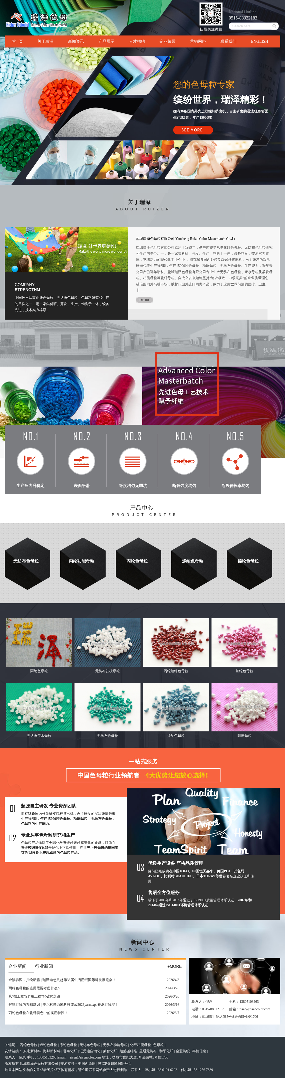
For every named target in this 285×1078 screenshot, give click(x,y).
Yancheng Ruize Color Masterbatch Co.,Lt (205, 239)
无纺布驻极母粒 (107, 671)
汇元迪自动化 (91, 1051)
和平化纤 (166, 1051)
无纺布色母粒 (26, 561)
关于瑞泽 (46, 41)
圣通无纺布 (148, 1051)
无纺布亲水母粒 (39, 736)
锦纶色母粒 (248, 561)
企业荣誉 (168, 41)
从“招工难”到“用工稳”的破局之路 (34, 996)
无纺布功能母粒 (115, 1045)
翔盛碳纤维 (129, 1051)
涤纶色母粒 (192, 561)
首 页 (17, 41)
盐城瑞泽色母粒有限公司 (155, 239)
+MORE (175, 966)
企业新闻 (17, 966)
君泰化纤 (70, 1051)
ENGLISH (259, 41)
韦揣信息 (199, 1051)
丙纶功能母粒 (81, 561)
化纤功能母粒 (141, 1045)
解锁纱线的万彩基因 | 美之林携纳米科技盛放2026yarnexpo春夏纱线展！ (63, 1005)
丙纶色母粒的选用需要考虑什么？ (34, 988)
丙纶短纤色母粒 (176, 671)
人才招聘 (137, 41)
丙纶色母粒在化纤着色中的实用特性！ (38, 1013)
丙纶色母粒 (137, 561)
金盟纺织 (183, 1051)
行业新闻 (44, 966)
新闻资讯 (76, 41)
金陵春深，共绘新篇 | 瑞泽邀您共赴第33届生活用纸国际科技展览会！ (62, 980)
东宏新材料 (32, 1051)
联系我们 (228, 41)
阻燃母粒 (245, 736)
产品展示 (106, 41)
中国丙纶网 (87, 1064)
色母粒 (159, 1045)
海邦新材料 (52, 1051)
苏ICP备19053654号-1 (114, 1064)
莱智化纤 (110, 1051)
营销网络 (198, 41)
